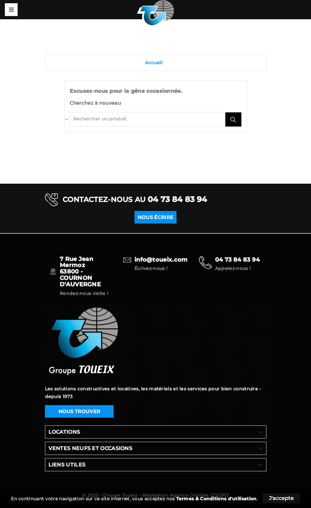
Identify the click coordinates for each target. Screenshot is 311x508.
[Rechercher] (147, 118)
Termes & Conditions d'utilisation (216, 499)
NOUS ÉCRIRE (155, 217)
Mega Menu (11, 9)
